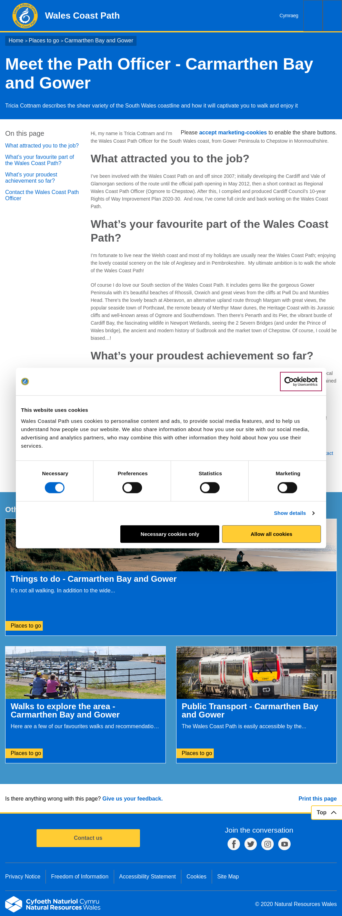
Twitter (250, 844)
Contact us (88, 838)
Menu (332, 15)
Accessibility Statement (147, 876)
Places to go (44, 40)
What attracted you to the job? (42, 146)
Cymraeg (289, 15)
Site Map (228, 876)
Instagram (267, 844)
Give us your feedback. (132, 799)
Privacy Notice (22, 876)
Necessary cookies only (170, 534)
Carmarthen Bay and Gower (98, 40)
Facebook (234, 844)
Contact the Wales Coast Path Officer (42, 195)
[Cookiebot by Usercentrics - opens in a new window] (301, 381)
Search (313, 15)
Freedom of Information (79, 876)
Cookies (197, 876)
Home (16, 40)
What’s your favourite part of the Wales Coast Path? (39, 160)
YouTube (284, 844)
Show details (290, 513)
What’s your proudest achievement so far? (31, 178)
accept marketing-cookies (233, 132)
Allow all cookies (271, 534)
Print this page (318, 799)
